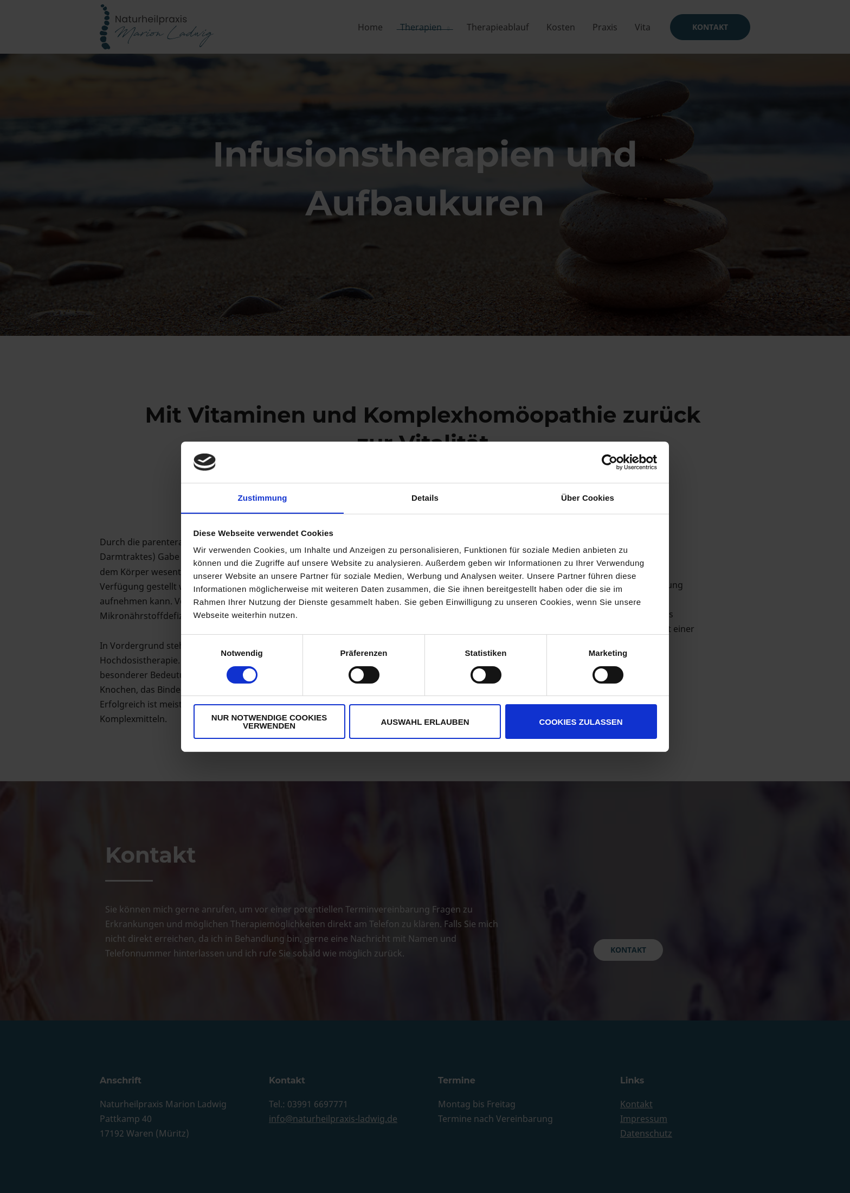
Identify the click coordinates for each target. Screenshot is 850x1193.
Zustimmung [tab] (262, 497)
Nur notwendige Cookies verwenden (269, 722)
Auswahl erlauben (425, 721)
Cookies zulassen (580, 721)
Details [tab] (425, 497)
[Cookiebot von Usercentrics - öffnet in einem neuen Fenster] (609, 462)
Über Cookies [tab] (587, 497)
